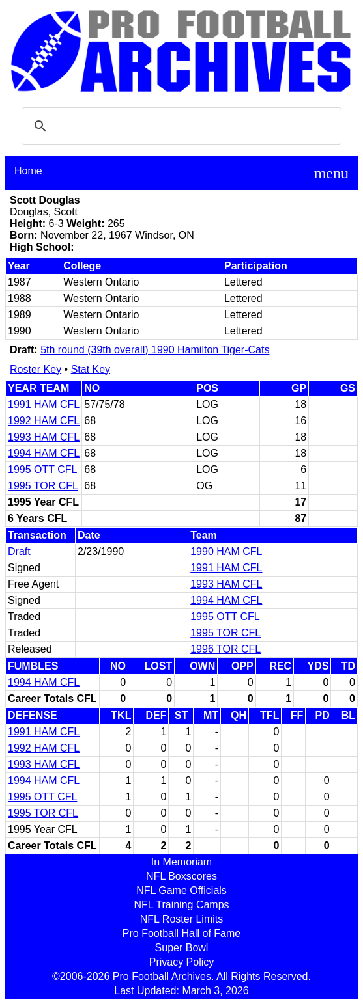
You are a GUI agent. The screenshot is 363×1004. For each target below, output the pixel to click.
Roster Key (35, 369)
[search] (179, 126)
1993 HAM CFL (44, 436)
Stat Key (90, 369)
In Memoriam (181, 861)
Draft (19, 551)
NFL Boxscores (181, 876)
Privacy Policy (181, 962)
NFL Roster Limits (181, 919)
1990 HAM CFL (226, 551)
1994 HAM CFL (44, 453)
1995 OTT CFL (42, 469)
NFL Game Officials (181, 890)
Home (28, 170)
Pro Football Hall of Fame (181, 933)
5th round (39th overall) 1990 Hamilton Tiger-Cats (154, 349)
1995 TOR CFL (43, 485)
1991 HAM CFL (44, 404)
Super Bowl (182, 947)
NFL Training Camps (181, 904)
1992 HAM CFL (44, 420)
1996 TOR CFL (225, 649)
